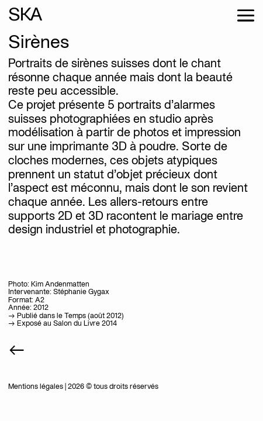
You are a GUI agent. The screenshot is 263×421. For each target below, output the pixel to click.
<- (16, 351)
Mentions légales (35, 387)
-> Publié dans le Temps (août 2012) (66, 316)
